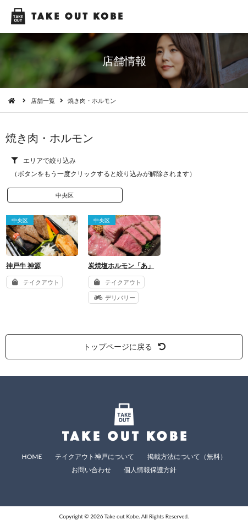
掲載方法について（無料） (187, 456)
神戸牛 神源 (23, 265)
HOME (31, 456)
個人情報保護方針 (150, 470)
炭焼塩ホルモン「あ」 (121, 265)
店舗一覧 (43, 100)
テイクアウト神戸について (94, 456)
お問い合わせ (91, 470)
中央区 (65, 195)
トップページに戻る (124, 346)
